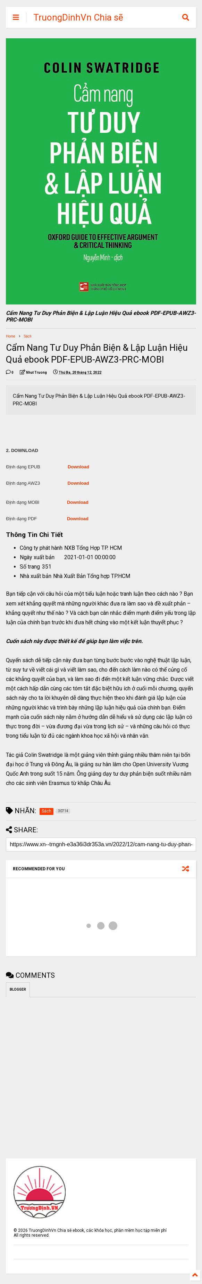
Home (10, 336)
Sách (28, 336)
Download (78, 466)
